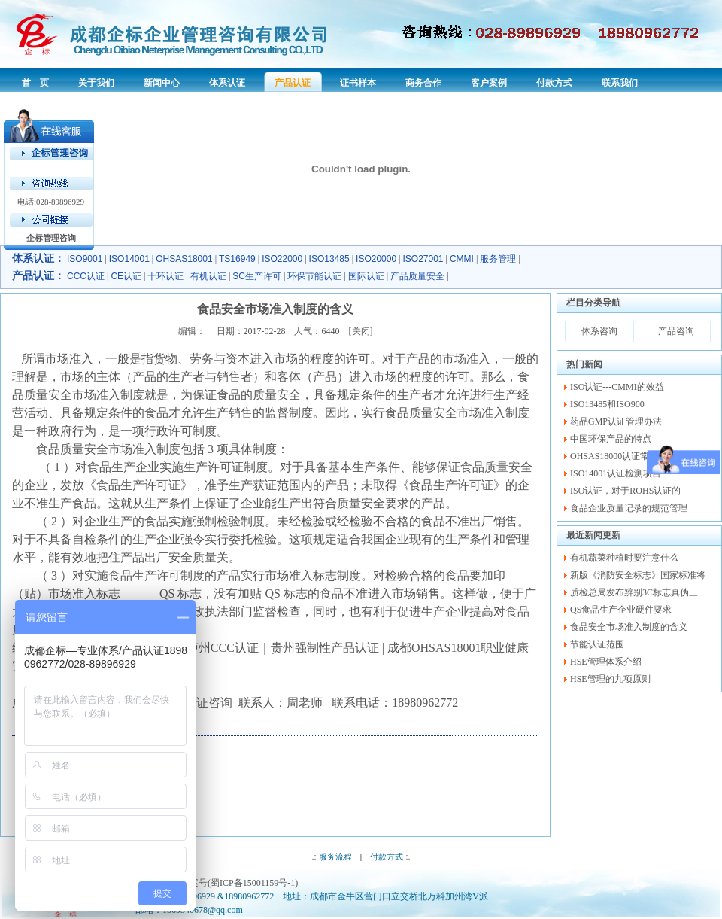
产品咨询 (676, 331)
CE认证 (126, 276)
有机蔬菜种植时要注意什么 (624, 557)
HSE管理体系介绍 (606, 661)
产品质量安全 (417, 276)
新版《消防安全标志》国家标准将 (637, 575)
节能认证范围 (597, 644)
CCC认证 (86, 276)
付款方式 (386, 856)
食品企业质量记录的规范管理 (628, 508)
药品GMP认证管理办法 (616, 421)
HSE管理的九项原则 (610, 679)
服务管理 (498, 259)
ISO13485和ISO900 (607, 404)
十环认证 (165, 276)
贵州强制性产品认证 (325, 647)
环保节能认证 (314, 276)
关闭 (361, 331)
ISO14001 (129, 259)
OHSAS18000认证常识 (614, 456)
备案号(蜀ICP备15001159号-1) (239, 883)
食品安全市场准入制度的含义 (628, 627)
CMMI (462, 259)
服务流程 (335, 856)
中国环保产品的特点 (610, 439)
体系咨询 (599, 331)
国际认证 (366, 276)
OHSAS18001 (184, 259)
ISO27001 (423, 259)
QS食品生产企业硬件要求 (621, 609)
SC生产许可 (256, 276)
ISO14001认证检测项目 (615, 473)
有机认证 (208, 276)
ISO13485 (329, 259)
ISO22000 (282, 259)
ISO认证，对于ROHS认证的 (625, 490)
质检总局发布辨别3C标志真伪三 (634, 592)
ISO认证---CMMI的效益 (617, 387)
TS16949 (237, 259)
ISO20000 (376, 259)
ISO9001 (84, 259)
